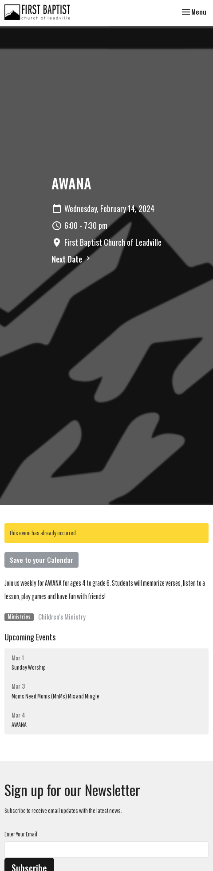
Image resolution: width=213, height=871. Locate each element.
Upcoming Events (29, 637)
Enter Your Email (20, 834)
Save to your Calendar (41, 560)
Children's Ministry (62, 616)
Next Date (71, 259)
